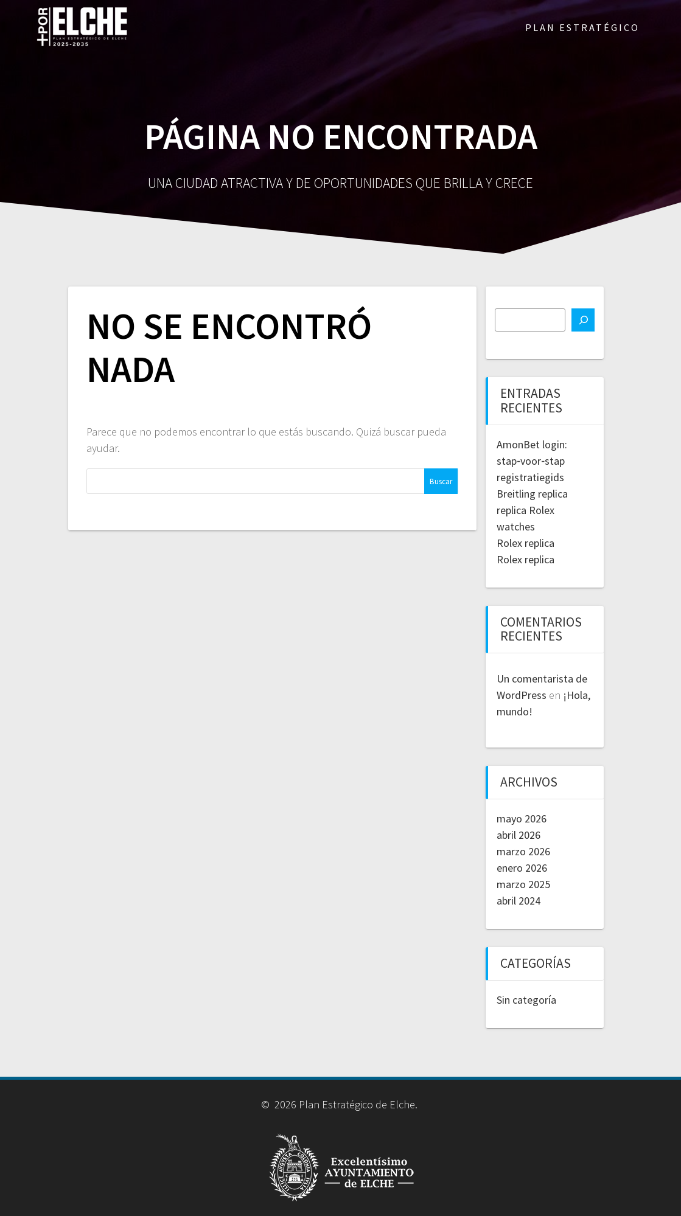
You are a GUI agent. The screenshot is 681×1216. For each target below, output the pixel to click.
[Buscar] (583, 320)
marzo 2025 (523, 884)
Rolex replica (525, 543)
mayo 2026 (522, 818)
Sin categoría (526, 1000)
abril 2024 (518, 901)
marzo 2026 (523, 851)
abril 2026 (518, 835)
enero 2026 (522, 868)
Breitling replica (532, 494)
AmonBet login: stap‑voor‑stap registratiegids (532, 460)
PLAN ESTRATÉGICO (582, 27)
